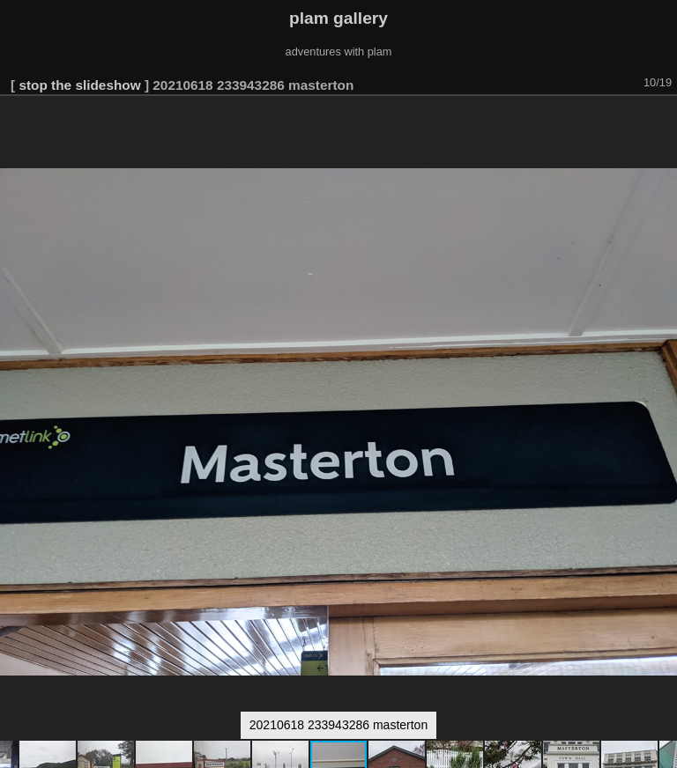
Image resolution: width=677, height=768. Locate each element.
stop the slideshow (79, 85)
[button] (661, 121)
